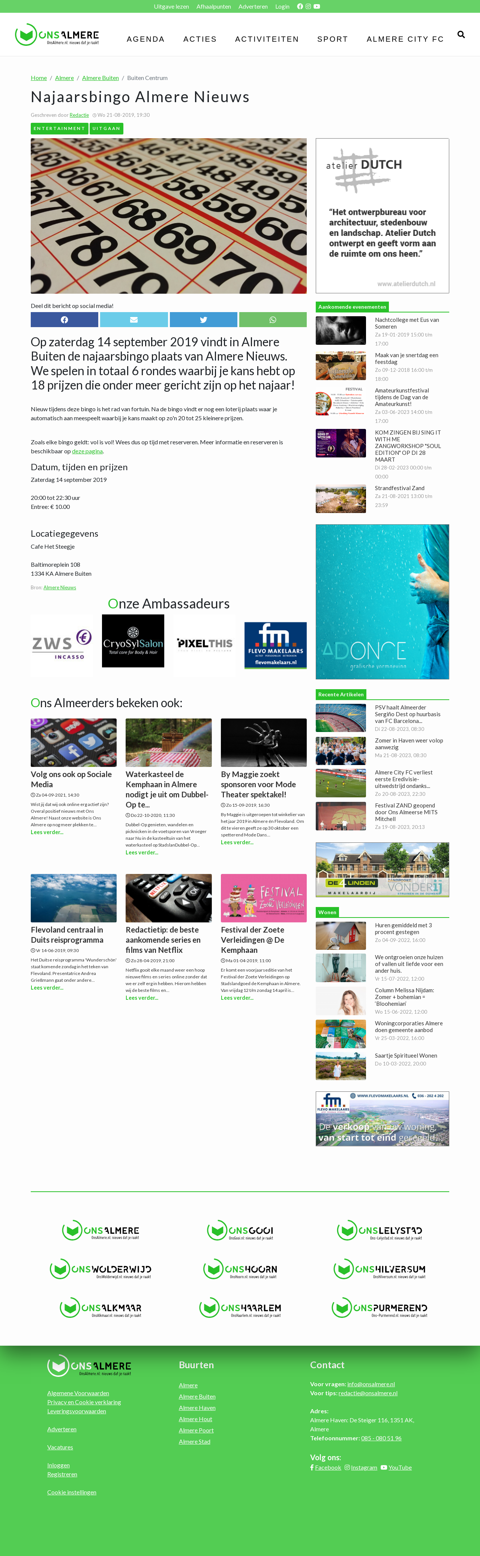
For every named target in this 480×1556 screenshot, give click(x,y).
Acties (200, 39)
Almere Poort (196, 1430)
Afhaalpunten (213, 6)
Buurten (196, 1364)
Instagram (364, 1467)
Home (39, 77)
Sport (333, 39)
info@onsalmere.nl (371, 1383)
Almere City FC (405, 39)
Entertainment (60, 128)
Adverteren (253, 6)
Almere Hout (195, 1418)
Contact (327, 1364)
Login (282, 6)
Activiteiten (267, 39)
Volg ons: (325, 1457)
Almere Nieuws (60, 587)
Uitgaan (107, 128)
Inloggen (58, 1464)
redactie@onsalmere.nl (368, 1392)
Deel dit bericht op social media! (72, 305)
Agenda (146, 39)
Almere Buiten (100, 77)
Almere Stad (194, 1441)
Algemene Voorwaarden (78, 1392)
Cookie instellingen (71, 1492)
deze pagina (87, 450)
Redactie (79, 115)
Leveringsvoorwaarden (76, 1410)
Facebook (328, 1467)
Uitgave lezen (171, 6)
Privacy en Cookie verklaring (84, 1401)
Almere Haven (197, 1407)
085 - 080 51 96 (381, 1437)
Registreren (62, 1474)
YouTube (400, 1467)
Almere (64, 77)
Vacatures (60, 1446)
